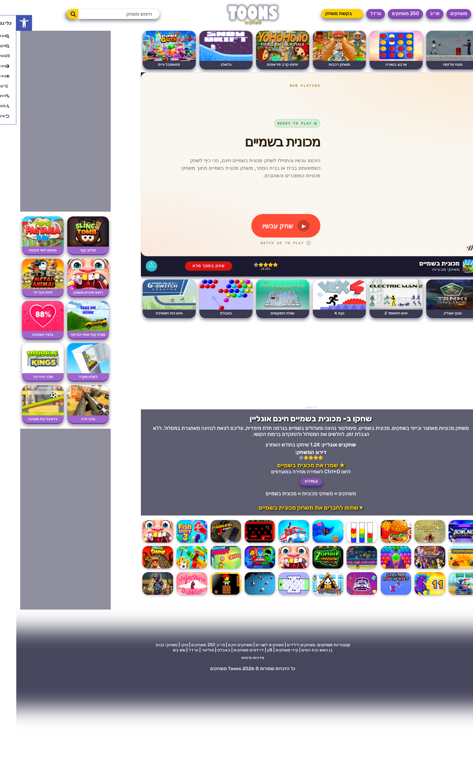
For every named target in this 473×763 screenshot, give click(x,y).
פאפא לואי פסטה (26, 250)
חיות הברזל (26, 292)
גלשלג (209, 64)
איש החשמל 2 (379, 313)
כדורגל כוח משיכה (26, 419)
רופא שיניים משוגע (72, 292)
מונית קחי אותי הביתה (71, 334)
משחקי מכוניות (429, 269)
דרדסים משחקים (232, 650)
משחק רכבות (323, 64)
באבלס (210, 313)
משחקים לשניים (253, 645)
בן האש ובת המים (300, 650)
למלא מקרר (71, 376)
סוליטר (191, 650)
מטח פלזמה (436, 64)
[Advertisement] (295, 363)
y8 (253, 650)
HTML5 (295, 481)
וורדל (359, 13)
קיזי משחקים (270, 650)
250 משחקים (389, 13)
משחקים (442, 13)
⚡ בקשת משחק (326, 13)
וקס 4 (323, 313)
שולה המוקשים (266, 313)
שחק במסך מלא (192, 265)
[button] (8, 23)
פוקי (168, 645)
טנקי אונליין (436, 313)
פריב (418, 13)
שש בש (163, 650)
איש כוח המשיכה (152, 313)
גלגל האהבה (26, 334)
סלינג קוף (72, 250)
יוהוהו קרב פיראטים (266, 64)
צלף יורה (72, 419)
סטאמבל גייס (153, 64)
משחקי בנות (150, 645)
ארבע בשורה (379, 64)
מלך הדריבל (27, 376)
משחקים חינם (224, 645)
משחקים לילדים (285, 645)
